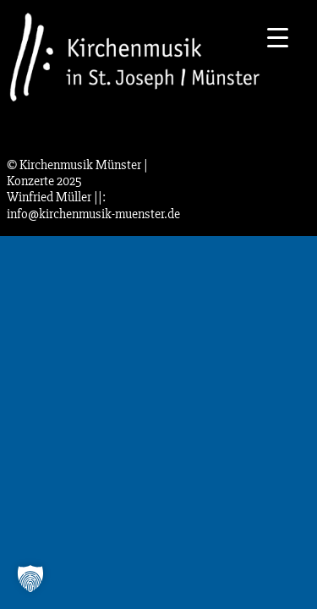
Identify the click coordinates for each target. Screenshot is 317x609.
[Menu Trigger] (277, 36)
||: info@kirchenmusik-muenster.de (93, 205)
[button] (30, 578)
